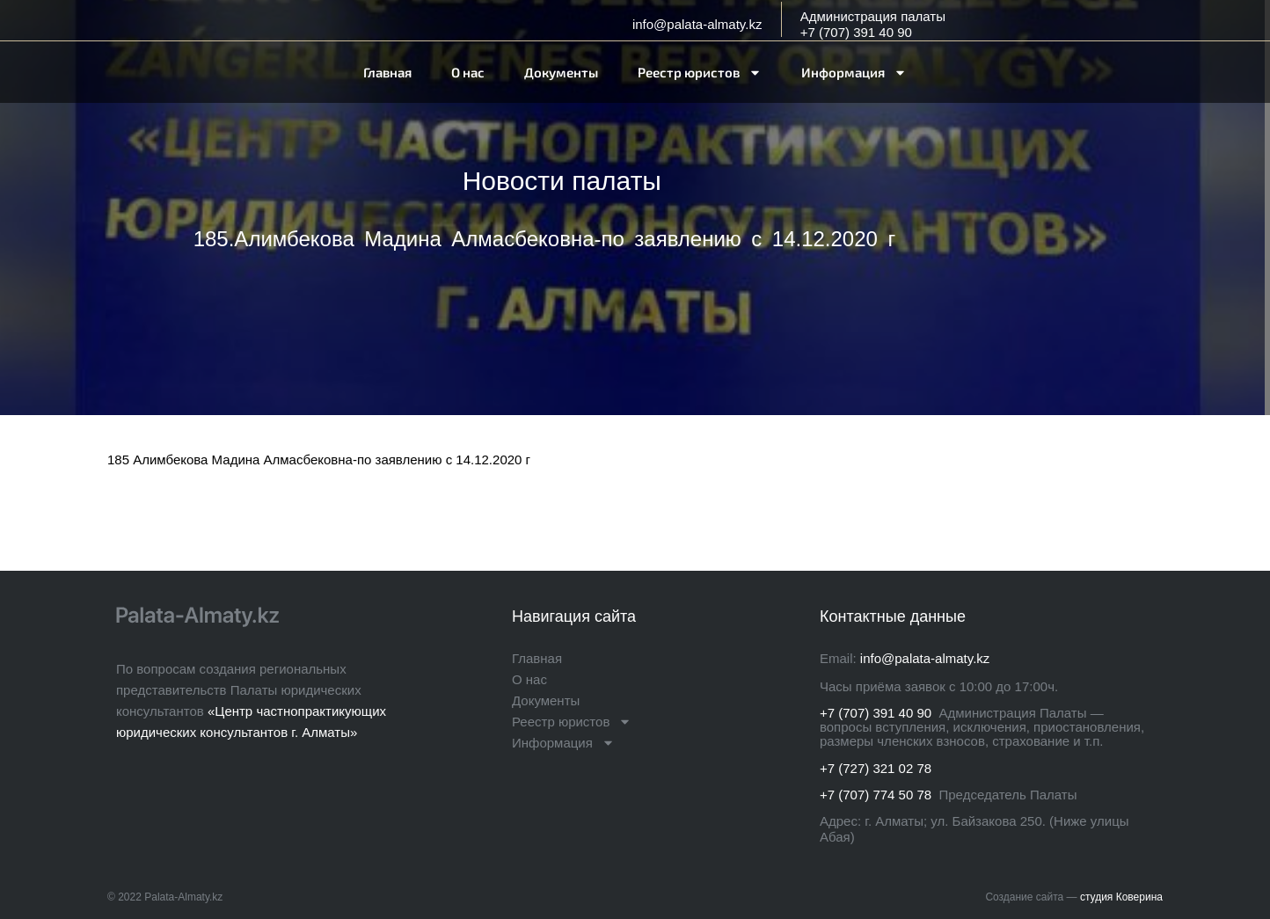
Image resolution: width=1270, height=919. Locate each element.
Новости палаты (562, 180)
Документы (561, 72)
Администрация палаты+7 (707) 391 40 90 (872, 24)
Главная (387, 72)
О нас (468, 72)
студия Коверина (1121, 897)
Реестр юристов (700, 72)
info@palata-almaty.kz (697, 24)
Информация (854, 72)
